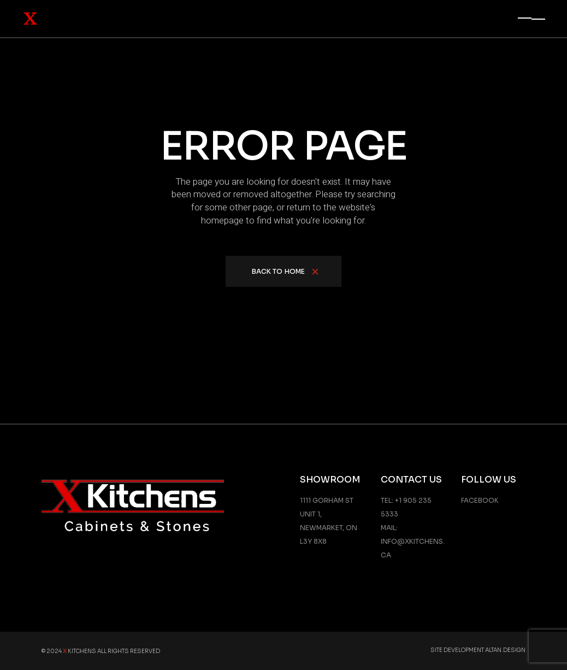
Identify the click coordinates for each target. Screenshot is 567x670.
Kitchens (79, 651)
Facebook (480, 500)
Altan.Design (505, 650)
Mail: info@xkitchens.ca (413, 541)
